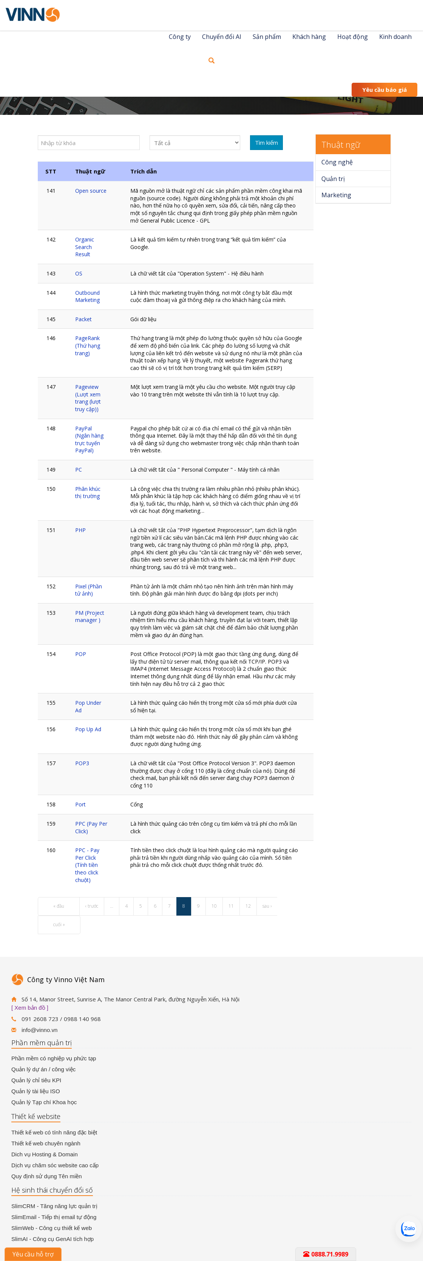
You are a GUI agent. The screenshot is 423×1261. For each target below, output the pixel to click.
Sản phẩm (267, 36)
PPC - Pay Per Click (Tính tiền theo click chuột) (87, 864)
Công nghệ (337, 162)
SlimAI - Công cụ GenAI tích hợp (52, 1239)
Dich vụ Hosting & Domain (44, 1154)
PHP (80, 530)
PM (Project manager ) (89, 616)
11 (231, 906)
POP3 (82, 763)
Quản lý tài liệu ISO (35, 1091)
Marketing (336, 195)
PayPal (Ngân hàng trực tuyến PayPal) (89, 439)
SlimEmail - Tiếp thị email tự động (53, 1217)
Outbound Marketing (87, 296)
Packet (83, 319)
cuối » (59, 924)
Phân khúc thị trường (87, 492)
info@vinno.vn (39, 1030)
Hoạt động (352, 36)
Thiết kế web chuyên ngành (45, 1143)
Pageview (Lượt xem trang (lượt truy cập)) (88, 398)
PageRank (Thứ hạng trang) (87, 345)
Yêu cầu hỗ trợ (33, 1254)
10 (214, 906)
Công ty (180, 36)
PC (78, 469)
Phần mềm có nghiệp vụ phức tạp (53, 1058)
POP (80, 654)
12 (248, 906)
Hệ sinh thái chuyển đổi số (52, 1189)
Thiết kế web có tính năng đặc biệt (54, 1132)
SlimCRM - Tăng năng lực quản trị (54, 1206)
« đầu (58, 906)
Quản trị (333, 179)
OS (78, 273)
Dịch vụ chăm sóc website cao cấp (55, 1165)
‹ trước (91, 906)
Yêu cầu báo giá (384, 89)
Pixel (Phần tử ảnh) (88, 590)
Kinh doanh (395, 36)
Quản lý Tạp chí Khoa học (44, 1102)
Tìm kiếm (266, 142)
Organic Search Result (84, 247)
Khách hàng (309, 36)
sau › (267, 906)
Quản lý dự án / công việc (43, 1069)
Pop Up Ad (88, 729)
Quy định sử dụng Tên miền (46, 1176)
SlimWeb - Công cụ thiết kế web (51, 1228)
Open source (91, 190)
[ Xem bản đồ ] (29, 1007)
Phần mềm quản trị (41, 1042)
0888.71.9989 (325, 1254)
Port (80, 804)
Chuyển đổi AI (221, 36)
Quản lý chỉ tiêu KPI (36, 1080)
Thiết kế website (35, 1116)
